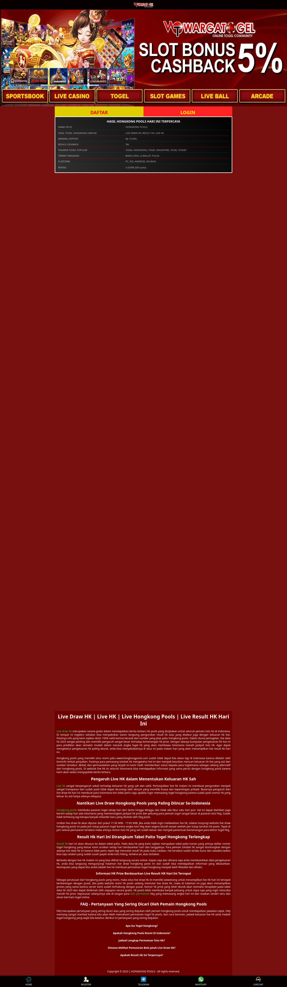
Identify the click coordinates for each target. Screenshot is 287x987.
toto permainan (139, 893)
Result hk (62, 843)
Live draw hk (64, 731)
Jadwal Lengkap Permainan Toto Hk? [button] (141, 940)
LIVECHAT (258, 981)
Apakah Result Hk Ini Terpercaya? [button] (141, 955)
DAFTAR (99, 112)
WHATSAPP (200, 981)
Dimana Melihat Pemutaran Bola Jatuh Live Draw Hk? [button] (142, 947)
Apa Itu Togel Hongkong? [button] (142, 925)
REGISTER (86, 981)
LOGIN (187, 112)
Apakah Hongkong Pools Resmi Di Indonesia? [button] (141, 933)
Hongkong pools (67, 810)
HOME (28, 981)
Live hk (61, 786)
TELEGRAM (143, 981)
